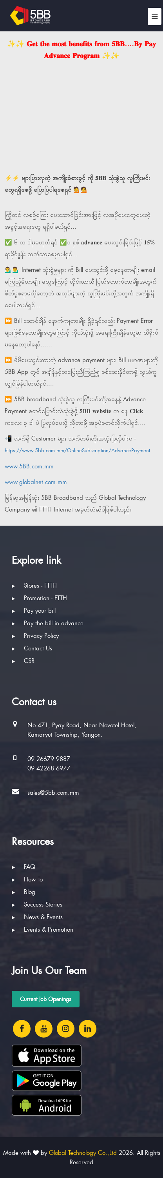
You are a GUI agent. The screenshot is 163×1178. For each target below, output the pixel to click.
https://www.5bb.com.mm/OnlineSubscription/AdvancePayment (77, 450)
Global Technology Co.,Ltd (83, 1153)
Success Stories (37, 905)
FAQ (23, 867)
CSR (23, 661)
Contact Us (32, 648)
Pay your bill (34, 611)
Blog (23, 892)
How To (27, 879)
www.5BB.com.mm (29, 466)
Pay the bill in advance (47, 623)
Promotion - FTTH (39, 598)
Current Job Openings (45, 999)
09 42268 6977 (48, 768)
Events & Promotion (42, 930)
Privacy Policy (35, 636)
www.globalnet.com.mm (36, 482)
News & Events (37, 917)
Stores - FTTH (34, 586)
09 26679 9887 (48, 759)
